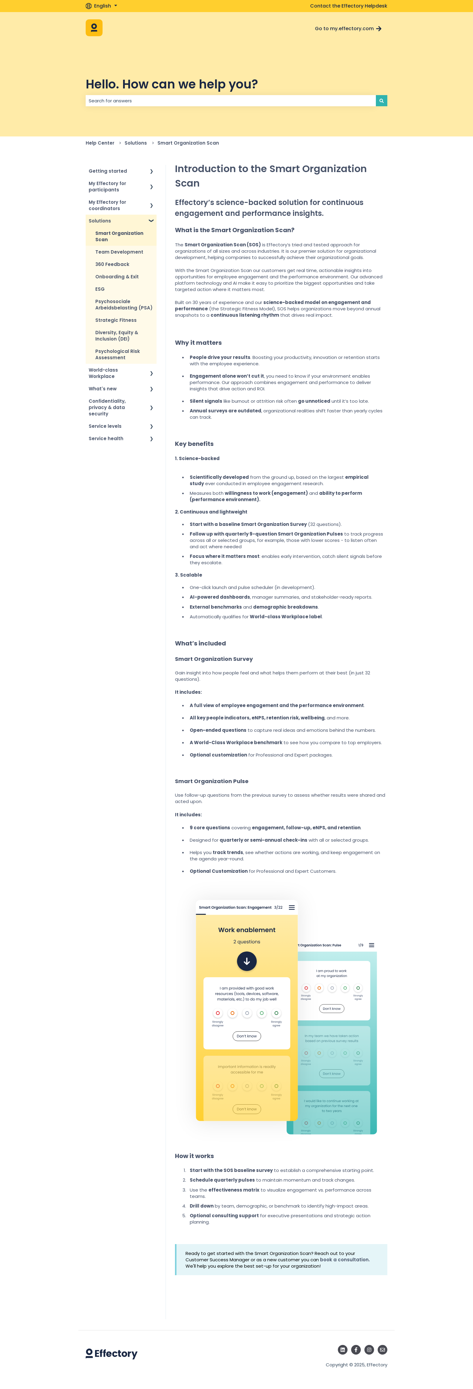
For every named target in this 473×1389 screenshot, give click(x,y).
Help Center (100, 143)
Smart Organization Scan (188, 143)
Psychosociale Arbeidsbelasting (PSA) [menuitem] (124, 304)
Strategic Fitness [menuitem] (116, 320)
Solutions (136, 143)
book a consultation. (345, 1259)
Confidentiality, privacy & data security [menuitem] (107, 407)
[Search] (381, 100)
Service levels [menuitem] (105, 426)
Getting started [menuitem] (108, 171)
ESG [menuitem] (100, 289)
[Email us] (382, 1350)
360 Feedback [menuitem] (112, 264)
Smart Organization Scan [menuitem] (119, 236)
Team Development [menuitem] (119, 252)
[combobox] (231, 100)
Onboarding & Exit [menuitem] (117, 277)
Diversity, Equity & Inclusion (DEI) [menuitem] (116, 335)
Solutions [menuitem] (100, 221)
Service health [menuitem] (106, 438)
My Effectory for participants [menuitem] (107, 186)
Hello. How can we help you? (172, 84)
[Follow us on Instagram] (369, 1350)
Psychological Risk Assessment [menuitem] (117, 354)
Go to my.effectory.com (348, 28)
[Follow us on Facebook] (356, 1350)
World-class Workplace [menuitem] (103, 373)
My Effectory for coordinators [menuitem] (107, 205)
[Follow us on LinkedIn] (343, 1350)
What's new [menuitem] (103, 389)
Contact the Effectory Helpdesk (348, 6)
